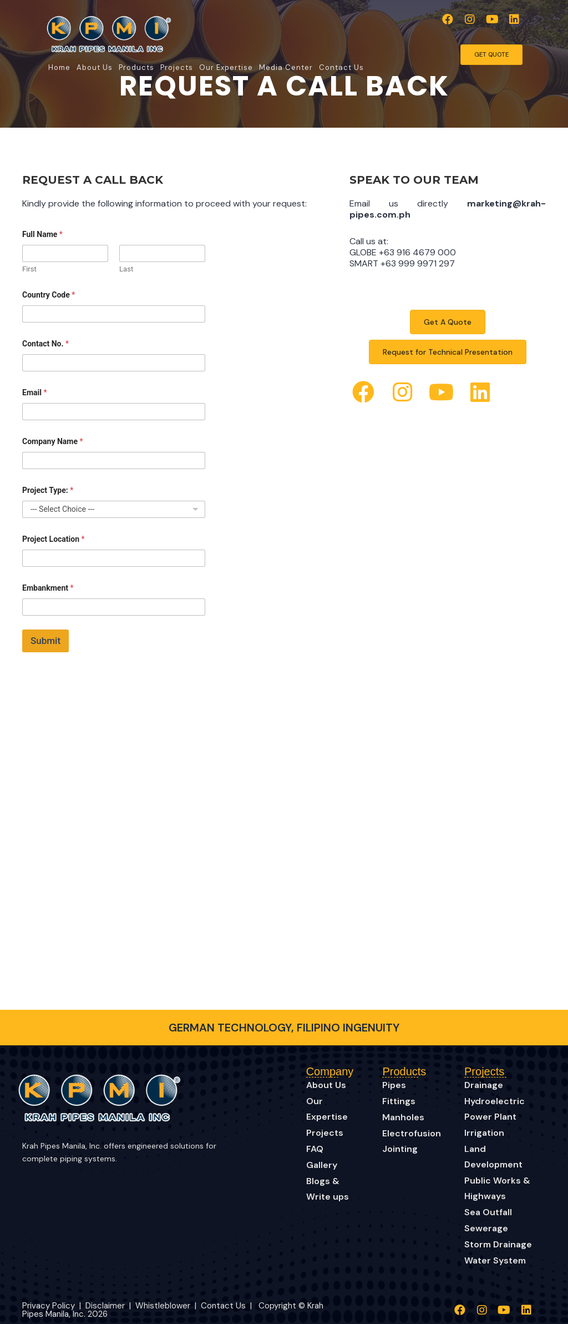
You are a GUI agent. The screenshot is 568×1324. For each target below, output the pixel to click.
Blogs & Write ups (327, 1188)
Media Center (286, 67)
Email (34, 392)
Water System (495, 1260)
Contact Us (341, 67)
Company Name (52, 441)
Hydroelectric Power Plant (494, 1108)
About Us (95, 67)
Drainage (483, 1085)
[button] (447, 19)
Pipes (394, 1085)
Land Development (493, 1156)
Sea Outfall (488, 1212)
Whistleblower (162, 1305)
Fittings (398, 1101)
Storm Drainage (498, 1244)
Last (126, 269)
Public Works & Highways (497, 1188)
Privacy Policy (48, 1305)
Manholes (403, 1117)
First (29, 269)
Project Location (53, 539)
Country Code (48, 294)
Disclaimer (106, 1305)
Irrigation (484, 1133)
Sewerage (486, 1228)
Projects (176, 67)
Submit (45, 640)
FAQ (314, 1149)
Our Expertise (226, 67)
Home (59, 67)
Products (136, 67)
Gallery (321, 1165)
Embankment (47, 587)
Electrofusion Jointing (411, 1141)
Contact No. (45, 343)
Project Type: (47, 490)
